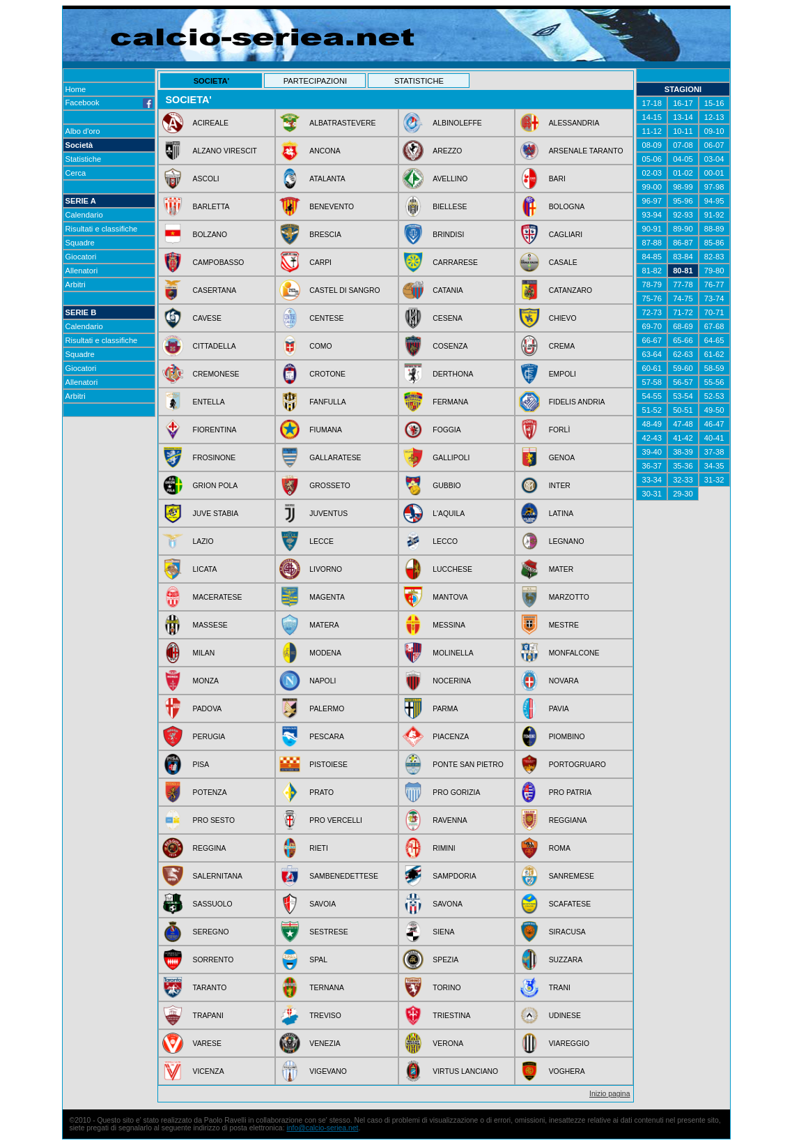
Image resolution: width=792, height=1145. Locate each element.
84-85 (652, 256)
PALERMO (326, 709)
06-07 (714, 145)
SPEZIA (445, 960)
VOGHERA (567, 1071)
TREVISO (325, 1015)
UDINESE (565, 1015)
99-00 (652, 187)
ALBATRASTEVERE (342, 123)
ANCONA (324, 151)
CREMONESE (216, 374)
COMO (320, 346)
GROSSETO (329, 486)
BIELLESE (450, 207)
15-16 (714, 103)
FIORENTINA (215, 430)
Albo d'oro (82, 131)
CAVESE (207, 318)
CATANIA (448, 290)
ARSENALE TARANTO (586, 151)
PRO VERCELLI (335, 820)
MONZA (206, 681)
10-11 (683, 131)
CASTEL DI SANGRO (344, 290)
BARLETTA (211, 207)
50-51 (683, 410)
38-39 (683, 452)
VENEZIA (324, 1043)
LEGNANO (566, 541)
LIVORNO (325, 569)
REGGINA (209, 848)
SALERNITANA (217, 876)
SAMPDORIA (454, 876)
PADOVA (207, 709)
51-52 (652, 410)
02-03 (652, 173)
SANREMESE (571, 876)
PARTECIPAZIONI (315, 81)
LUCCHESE (452, 569)
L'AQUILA (449, 513)
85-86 (714, 242)
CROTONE (327, 374)
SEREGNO (211, 932)
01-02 (683, 173)
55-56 (714, 382)
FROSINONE (214, 458)
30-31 (652, 494)
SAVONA (448, 904)
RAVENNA (450, 820)
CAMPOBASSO (218, 262)
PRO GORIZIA (456, 792)
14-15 (652, 117)
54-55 (652, 396)
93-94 (652, 215)
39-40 (652, 452)
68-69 (683, 326)
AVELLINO (450, 179)
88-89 (714, 229)
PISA (201, 764)
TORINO (446, 988)
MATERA (324, 625)
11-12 (652, 131)
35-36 (683, 466)
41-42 (683, 438)
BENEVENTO (331, 207)
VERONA (448, 1043)
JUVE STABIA (216, 513)
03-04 (714, 159)
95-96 (683, 201)
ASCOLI (206, 179)
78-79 (652, 284)
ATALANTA (327, 179)
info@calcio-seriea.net (322, 1128)
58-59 (714, 368)
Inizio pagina (609, 1094)
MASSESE (210, 625)
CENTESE (326, 318)
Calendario (84, 215)
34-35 (714, 466)
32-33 (683, 480)
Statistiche (83, 159)
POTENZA (210, 792)
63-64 (652, 354)
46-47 (714, 424)
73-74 (714, 298)
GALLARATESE (335, 458)
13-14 (683, 117)
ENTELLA (209, 402)
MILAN (204, 653)
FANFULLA (327, 402)
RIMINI (444, 848)
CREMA (562, 346)
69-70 (652, 326)
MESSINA (449, 625)
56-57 (683, 382)
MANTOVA (450, 597)
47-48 (683, 424)
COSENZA (450, 346)
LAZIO (203, 541)
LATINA (561, 513)
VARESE (207, 1043)
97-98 (714, 187)
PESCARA (326, 737)
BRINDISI (448, 234)
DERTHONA (453, 374)
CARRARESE (455, 262)
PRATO (321, 792)
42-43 (652, 438)
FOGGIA (446, 430)
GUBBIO (446, 486)
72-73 (652, 312)
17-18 (652, 103)
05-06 (652, 159)
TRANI (559, 988)
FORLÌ (559, 430)
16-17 (683, 103)
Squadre (80, 242)
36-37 (652, 466)
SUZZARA (566, 960)
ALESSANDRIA (574, 123)
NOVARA (564, 681)
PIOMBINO (567, 737)
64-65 (714, 340)
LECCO (445, 541)
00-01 (714, 173)
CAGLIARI (566, 234)
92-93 (683, 215)
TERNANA (326, 988)
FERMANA (450, 402)
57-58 (652, 382)
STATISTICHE (419, 81)
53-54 (683, 396)
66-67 (652, 340)
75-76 (652, 298)
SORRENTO (213, 960)
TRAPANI (208, 1015)
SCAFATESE (570, 904)
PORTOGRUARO (577, 764)
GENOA (562, 458)
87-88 (652, 242)
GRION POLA (215, 486)
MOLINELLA (453, 653)
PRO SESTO (214, 820)
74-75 (683, 298)
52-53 (714, 396)
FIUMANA (325, 430)
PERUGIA (209, 737)
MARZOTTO (569, 597)
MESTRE (564, 625)
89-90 (683, 229)
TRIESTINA (451, 1015)
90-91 (652, 229)
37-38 (714, 452)
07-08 (683, 145)
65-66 (683, 340)
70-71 (714, 312)
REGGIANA (568, 820)
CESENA (448, 318)
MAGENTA (327, 597)
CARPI (320, 262)
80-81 (683, 270)
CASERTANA (215, 290)
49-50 (714, 410)
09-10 (714, 131)
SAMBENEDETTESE (343, 876)
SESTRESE (328, 932)
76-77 (714, 284)
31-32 (714, 480)
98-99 (683, 187)
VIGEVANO (328, 1071)
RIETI (318, 848)
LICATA (205, 569)
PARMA (445, 709)
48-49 (652, 424)
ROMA (559, 848)
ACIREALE (210, 123)
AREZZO (447, 151)
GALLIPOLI (451, 458)
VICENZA (208, 1071)
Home (75, 89)
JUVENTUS (328, 513)
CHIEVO (563, 318)
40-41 (714, 438)
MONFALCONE (574, 653)
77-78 (683, 284)
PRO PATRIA (570, 792)
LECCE (321, 541)
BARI (557, 179)
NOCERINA (452, 681)
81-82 (652, 270)
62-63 (683, 354)
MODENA (325, 653)
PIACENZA (451, 737)
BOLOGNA (566, 207)
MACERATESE (217, 597)
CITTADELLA (214, 346)
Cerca (75, 173)
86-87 (683, 242)
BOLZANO (210, 234)
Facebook (109, 102)
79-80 (714, 270)
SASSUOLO (213, 904)
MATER (561, 569)
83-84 (683, 256)
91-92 (714, 215)
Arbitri (75, 284)
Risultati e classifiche (101, 229)
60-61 (652, 368)
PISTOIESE (328, 764)
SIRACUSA (567, 932)
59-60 (683, 368)
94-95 (714, 201)
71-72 (683, 312)
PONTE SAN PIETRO (468, 764)
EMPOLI (562, 374)
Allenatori (81, 270)
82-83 (714, 256)
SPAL (318, 960)
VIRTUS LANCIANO (465, 1071)
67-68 (714, 326)
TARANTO (210, 988)
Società (79, 145)
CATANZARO (571, 290)
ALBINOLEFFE (457, 123)
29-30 (683, 494)
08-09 (652, 145)
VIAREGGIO (569, 1043)
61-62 (714, 354)
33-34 (652, 480)
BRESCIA (325, 234)
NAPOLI (322, 681)
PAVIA (559, 709)
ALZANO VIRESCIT (225, 151)
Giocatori (81, 256)
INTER (559, 486)
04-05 (683, 159)
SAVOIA (322, 904)
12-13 (714, 117)
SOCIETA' (212, 81)
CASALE (563, 262)
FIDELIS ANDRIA (577, 402)
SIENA (443, 932)
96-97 (652, 201)
